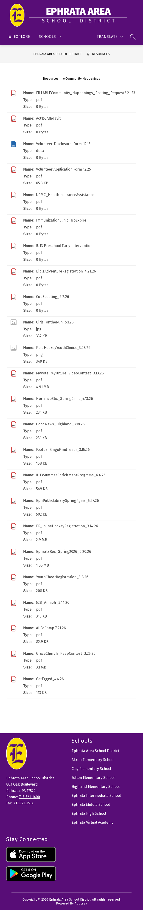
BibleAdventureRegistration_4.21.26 (66, 271)
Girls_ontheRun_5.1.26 (55, 322)
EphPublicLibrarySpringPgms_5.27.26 (67, 500)
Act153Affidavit (48, 118)
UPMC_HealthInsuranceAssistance (65, 195)
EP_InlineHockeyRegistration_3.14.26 (67, 526)
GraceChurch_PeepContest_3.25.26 (65, 653)
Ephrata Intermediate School (96, 795)
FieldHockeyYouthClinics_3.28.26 (63, 347)
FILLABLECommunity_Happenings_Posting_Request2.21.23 (85, 93)
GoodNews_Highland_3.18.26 (60, 424)
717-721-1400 (29, 797)
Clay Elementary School (91, 769)
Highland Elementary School (96, 786)
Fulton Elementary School (93, 777)
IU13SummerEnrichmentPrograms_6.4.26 (71, 475)
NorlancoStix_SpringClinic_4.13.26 (64, 398)
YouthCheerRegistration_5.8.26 (62, 577)
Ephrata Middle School (91, 804)
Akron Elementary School (93, 760)
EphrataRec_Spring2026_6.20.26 (63, 551)
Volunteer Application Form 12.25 (63, 169)
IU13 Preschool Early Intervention (64, 246)
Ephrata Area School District (57, 54)
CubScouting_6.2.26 (52, 297)
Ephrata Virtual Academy (92, 822)
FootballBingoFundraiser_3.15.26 (63, 449)
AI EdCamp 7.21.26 (51, 628)
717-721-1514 (24, 803)
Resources (101, 54)
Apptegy (81, 903)
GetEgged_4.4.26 (50, 679)
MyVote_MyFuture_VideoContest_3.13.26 (70, 373)
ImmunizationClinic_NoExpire (61, 220)
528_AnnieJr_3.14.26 (52, 602)
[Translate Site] (109, 36)
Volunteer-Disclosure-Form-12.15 (63, 144)
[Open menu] (18, 36)
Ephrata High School (89, 813)
